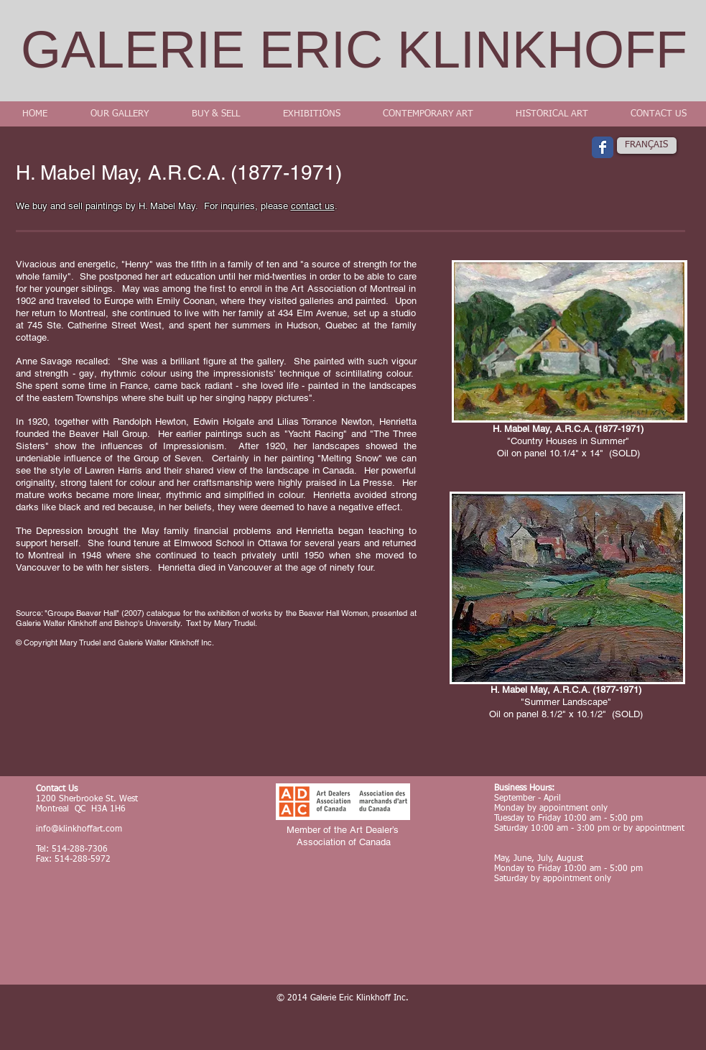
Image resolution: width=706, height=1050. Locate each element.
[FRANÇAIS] (647, 145)
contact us (313, 206)
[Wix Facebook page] (602, 147)
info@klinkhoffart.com (79, 829)
